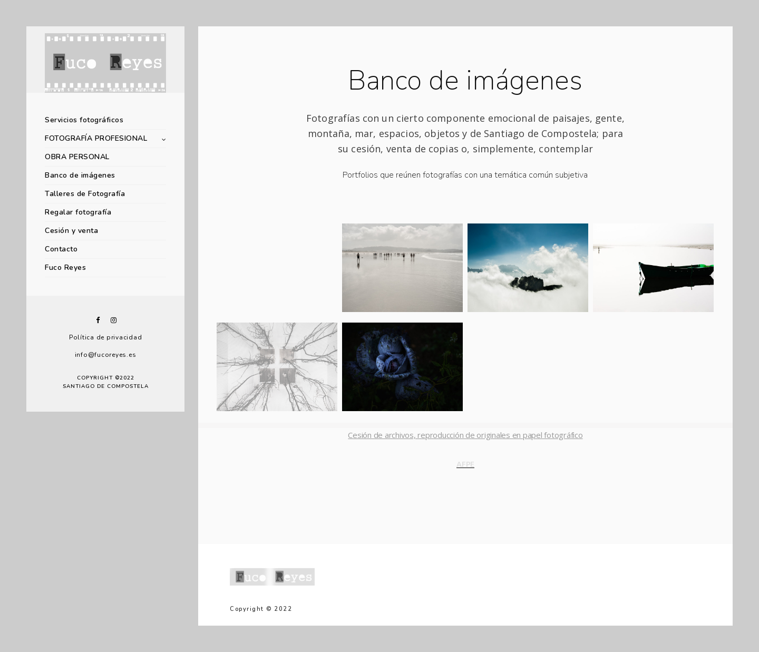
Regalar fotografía (78, 212)
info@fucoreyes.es (106, 355)
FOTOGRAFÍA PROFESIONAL (96, 138)
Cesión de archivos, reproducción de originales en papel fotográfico (465, 435)
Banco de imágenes (80, 175)
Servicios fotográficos (84, 120)
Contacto (61, 249)
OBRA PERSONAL (77, 157)
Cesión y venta (71, 231)
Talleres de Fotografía (85, 194)
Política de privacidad (105, 337)
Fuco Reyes (65, 267)
